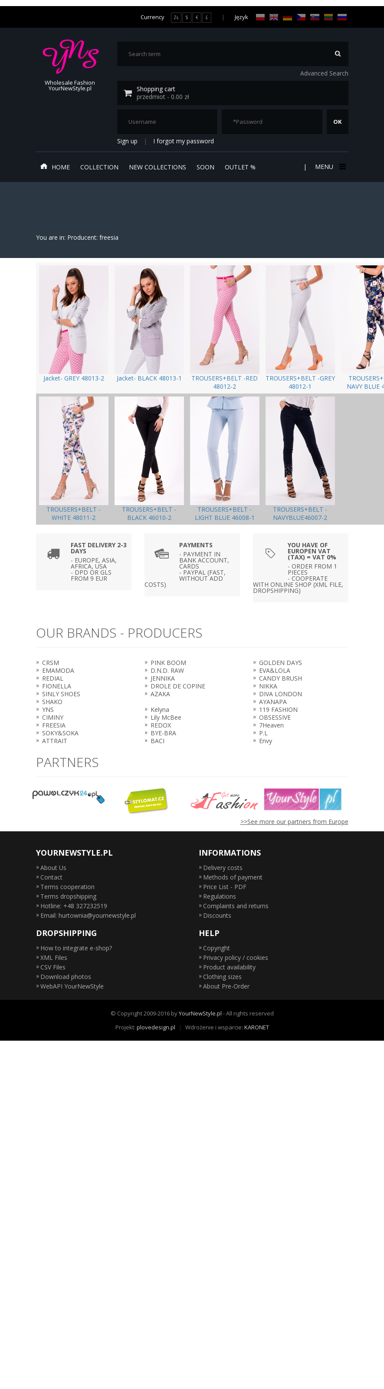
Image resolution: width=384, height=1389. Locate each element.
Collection (99, 167)
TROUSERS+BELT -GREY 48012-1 (300, 382)
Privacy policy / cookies (235, 957)
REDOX (161, 725)
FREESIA (54, 725)
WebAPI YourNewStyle (72, 986)
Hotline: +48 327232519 (73, 906)
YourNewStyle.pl (200, 1013)
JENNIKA (163, 678)
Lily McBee (166, 717)
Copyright (216, 948)
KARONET (256, 1027)
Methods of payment (233, 877)
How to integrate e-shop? (76, 948)
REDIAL (52, 678)
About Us (53, 867)
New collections (157, 167)
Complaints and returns (236, 906)
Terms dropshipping (68, 896)
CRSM (50, 662)
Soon (205, 167)
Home (55, 166)
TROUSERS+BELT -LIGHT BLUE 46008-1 (225, 513)
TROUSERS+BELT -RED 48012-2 (224, 382)
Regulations (219, 896)
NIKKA (268, 686)
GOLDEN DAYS (280, 662)
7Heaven (271, 725)
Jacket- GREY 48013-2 (73, 378)
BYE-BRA (163, 733)
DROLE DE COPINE (178, 686)
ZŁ (176, 17)
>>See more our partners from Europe (294, 821)
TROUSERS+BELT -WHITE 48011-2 (73, 513)
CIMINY (52, 717)
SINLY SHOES (61, 694)
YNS (48, 709)
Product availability (229, 967)
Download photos (65, 976)
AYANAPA (273, 702)
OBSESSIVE (275, 717)
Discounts (217, 915)
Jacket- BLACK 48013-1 (149, 378)
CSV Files (53, 967)
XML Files (53, 957)
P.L (263, 733)
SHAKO (52, 702)
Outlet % (240, 167)
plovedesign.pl (156, 1027)
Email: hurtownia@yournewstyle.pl (88, 915)
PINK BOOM (168, 662)
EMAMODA (58, 670)
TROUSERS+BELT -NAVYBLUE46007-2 (300, 513)
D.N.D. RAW (167, 670)
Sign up (127, 141)
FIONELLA (56, 686)
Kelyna (160, 709)
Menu (329, 166)
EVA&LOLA (274, 670)
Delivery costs (223, 867)
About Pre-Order (226, 986)
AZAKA (160, 694)
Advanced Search (324, 73)
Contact (51, 877)
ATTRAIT (54, 741)
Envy (265, 741)
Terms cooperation (67, 887)
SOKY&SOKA (60, 733)
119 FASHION (278, 709)
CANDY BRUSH (280, 678)
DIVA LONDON (280, 694)
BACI (157, 741)
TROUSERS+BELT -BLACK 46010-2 (149, 513)
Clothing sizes (222, 976)
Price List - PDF (224, 887)
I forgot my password (183, 141)
